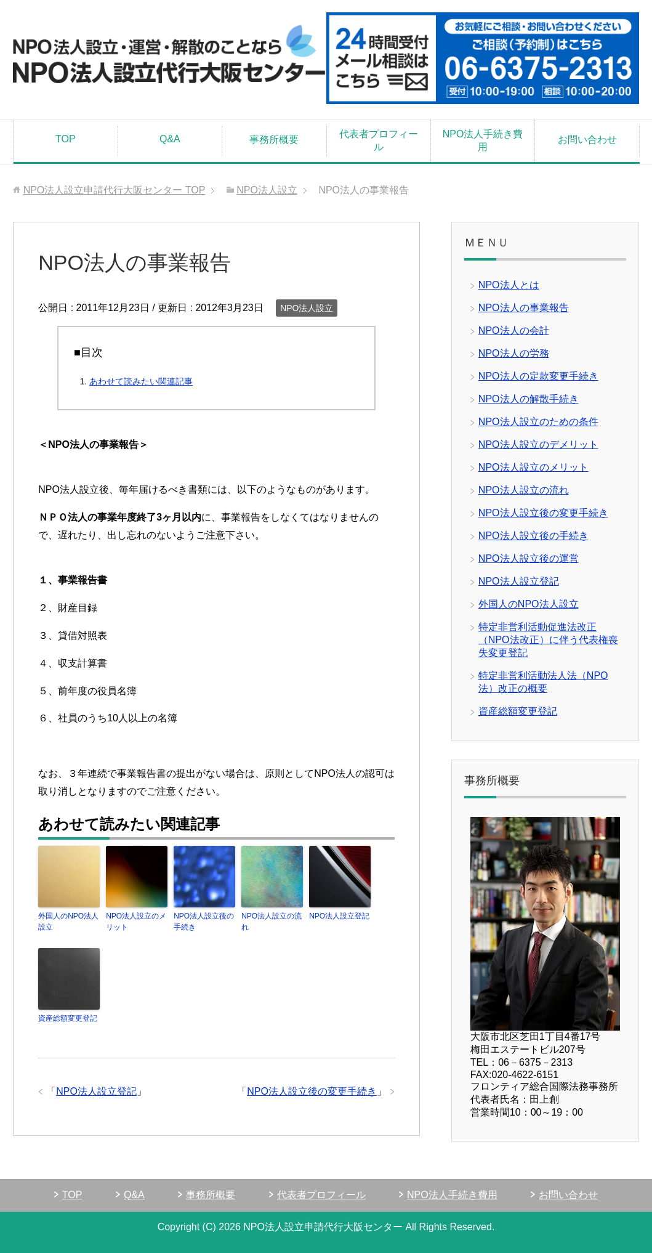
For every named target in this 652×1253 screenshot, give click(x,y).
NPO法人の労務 (513, 353)
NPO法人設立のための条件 (538, 421)
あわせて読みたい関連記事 (141, 381)
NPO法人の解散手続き (528, 399)
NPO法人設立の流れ (271, 921)
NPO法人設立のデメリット (538, 444)
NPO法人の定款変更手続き (538, 376)
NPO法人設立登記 (339, 916)
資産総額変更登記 (67, 1018)
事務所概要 (274, 139)
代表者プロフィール (378, 140)
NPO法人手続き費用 (483, 140)
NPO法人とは (508, 285)
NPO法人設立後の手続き (204, 921)
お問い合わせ (587, 139)
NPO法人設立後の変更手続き (312, 1091)
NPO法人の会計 (513, 330)
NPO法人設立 (306, 308)
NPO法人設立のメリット (136, 921)
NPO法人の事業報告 (523, 307)
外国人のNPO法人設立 (68, 921)
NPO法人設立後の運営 (528, 558)
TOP (65, 139)
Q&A (169, 139)
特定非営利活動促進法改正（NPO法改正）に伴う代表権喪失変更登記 (548, 640)
